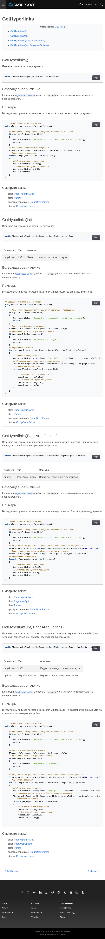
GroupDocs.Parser (39, 202)
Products (35, 903)
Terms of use (54, 935)
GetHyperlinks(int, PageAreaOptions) (29, 45)
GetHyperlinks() (18, 31)
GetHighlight (11, 871)
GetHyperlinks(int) (19, 36)
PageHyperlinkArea (24, 194)
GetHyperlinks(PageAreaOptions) (27, 40)
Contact (62, 935)
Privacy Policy (45, 935)
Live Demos (65, 908)
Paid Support (37, 912)
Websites (35, 917)
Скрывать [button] (59, 27)
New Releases (66, 903)
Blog (3, 917)
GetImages (94, 871)
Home (4, 903)
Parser (17, 198)
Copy (96, 78)
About (63, 917)
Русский (85, 4)
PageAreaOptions (23, 601)
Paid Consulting (67, 912)
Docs (33, 908)
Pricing (4, 908)
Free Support (7, 912)
